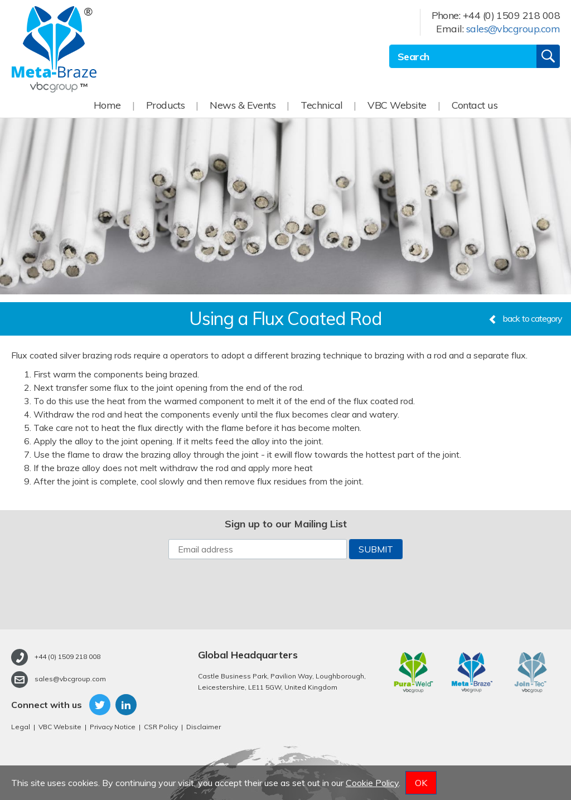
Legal (20, 727)
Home (107, 105)
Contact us (475, 105)
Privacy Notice (113, 727)
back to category (525, 318)
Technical (321, 105)
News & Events (242, 105)
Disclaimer (203, 727)
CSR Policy (161, 727)
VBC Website (396, 105)
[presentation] (285, 594)
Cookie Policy (372, 782)
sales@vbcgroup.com (513, 28)
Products (165, 105)
